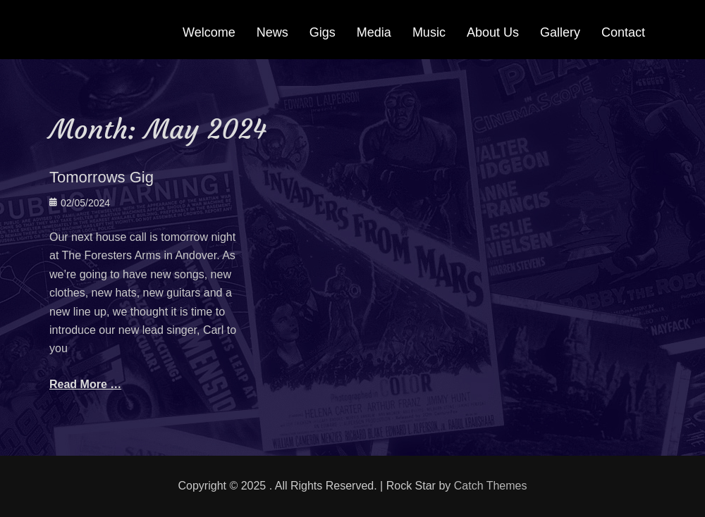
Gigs (322, 32)
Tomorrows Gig (101, 177)
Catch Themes (490, 486)
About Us (493, 32)
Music (429, 32)
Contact (623, 32)
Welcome (209, 32)
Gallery (560, 32)
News (272, 32)
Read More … (85, 384)
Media (374, 32)
